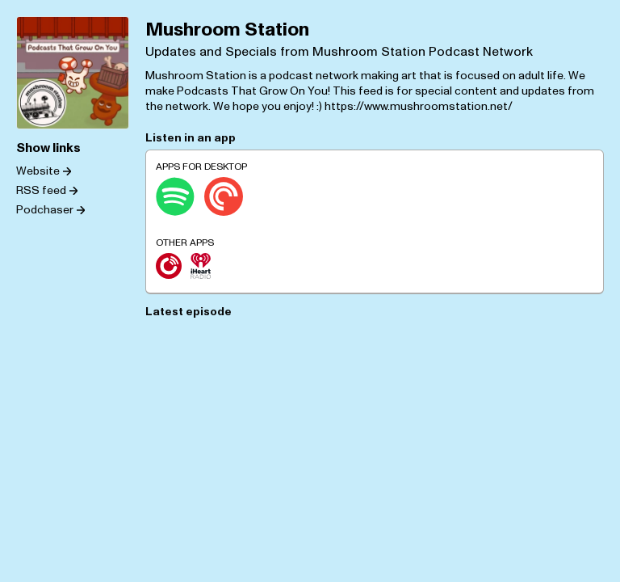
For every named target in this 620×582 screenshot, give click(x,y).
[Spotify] (175, 196)
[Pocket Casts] (223, 196)
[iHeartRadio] (201, 266)
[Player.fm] (169, 266)
